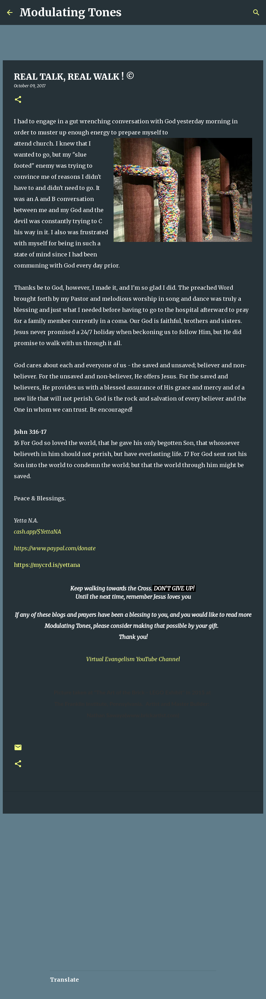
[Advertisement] (126, 839)
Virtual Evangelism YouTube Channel (133, 659)
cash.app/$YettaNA (37, 531)
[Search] (131, 12)
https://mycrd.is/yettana (47, 564)
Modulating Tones (70, 12)
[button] (18, 100)
